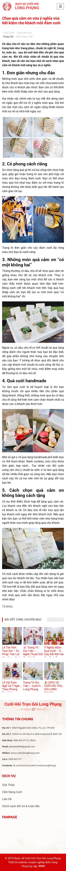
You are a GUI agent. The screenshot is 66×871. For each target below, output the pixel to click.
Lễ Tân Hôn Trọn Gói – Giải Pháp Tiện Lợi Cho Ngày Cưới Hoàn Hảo (11, 654)
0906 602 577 (20, 740)
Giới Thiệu (8, 785)
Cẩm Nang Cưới (12, 792)
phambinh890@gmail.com (22, 746)
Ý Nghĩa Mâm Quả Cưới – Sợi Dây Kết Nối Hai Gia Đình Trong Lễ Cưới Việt (54, 654)
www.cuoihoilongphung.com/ (25, 753)
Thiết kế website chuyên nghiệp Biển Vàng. (33, 862)
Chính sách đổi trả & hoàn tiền (21, 806)
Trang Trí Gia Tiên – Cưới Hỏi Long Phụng (33, 686)
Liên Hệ (6, 799)
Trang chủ (8, 36)
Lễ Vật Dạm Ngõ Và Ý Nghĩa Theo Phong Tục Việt (12, 687)
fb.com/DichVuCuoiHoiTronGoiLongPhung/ (34, 765)
